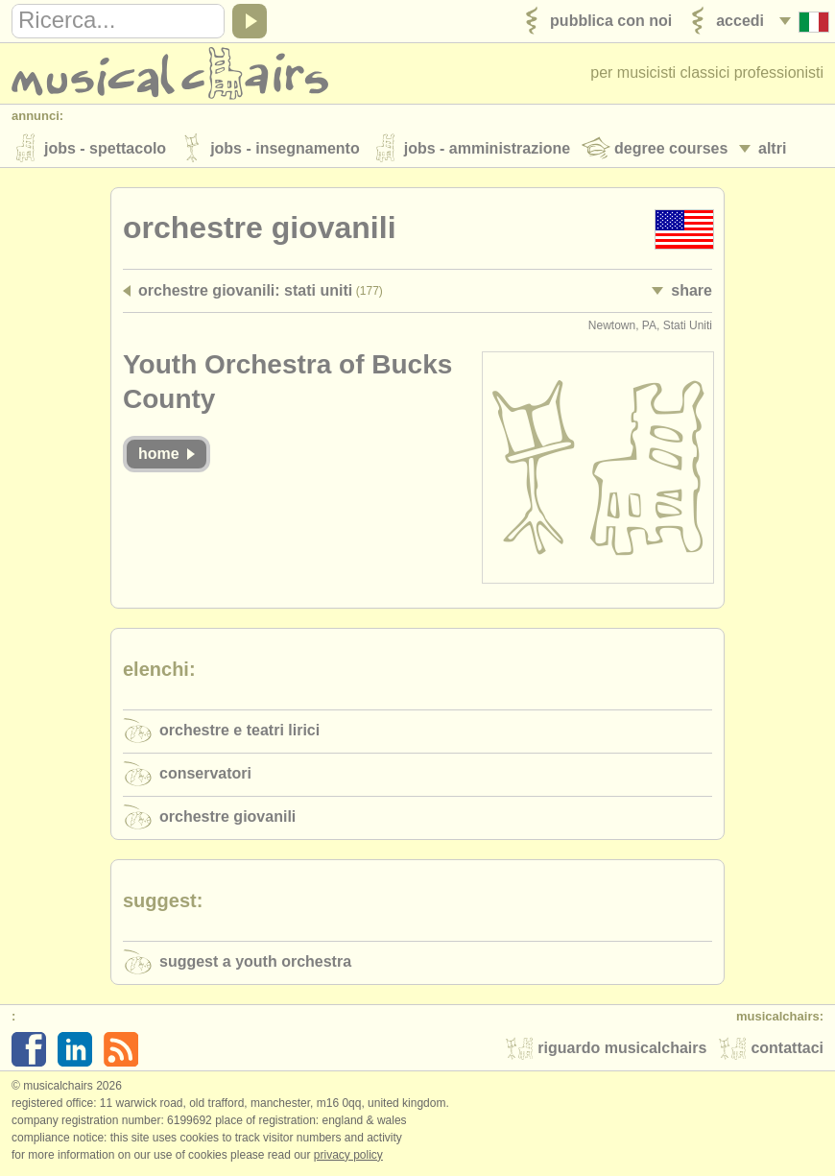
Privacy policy (348, 1156)
